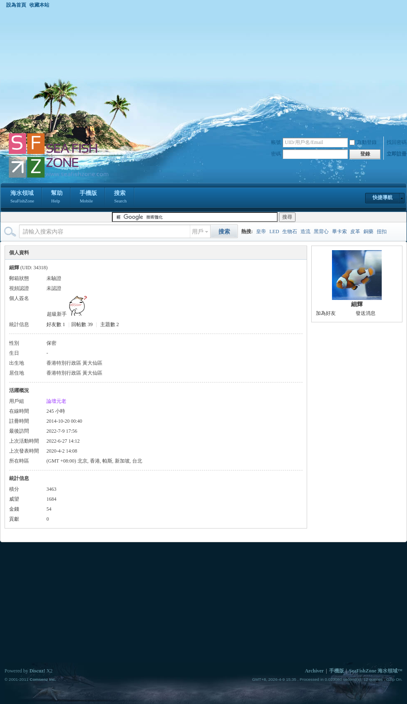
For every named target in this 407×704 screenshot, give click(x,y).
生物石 (289, 231)
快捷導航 (382, 197)
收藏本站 (39, 5)
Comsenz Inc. (42, 679)
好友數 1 (55, 324)
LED (274, 231)
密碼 (276, 154)
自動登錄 (363, 142)
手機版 (88, 197)
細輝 (357, 304)
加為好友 (326, 313)
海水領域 (22, 197)
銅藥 (368, 231)
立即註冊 (397, 154)
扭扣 (382, 231)
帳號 (276, 142)
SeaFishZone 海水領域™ (375, 671)
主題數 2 (109, 324)
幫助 (57, 197)
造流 (305, 231)
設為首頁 (16, 5)
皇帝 (261, 231)
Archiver (314, 671)
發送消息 (366, 313)
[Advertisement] (203, 70)
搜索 (120, 197)
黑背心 (321, 231)
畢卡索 (339, 231)
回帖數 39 (81, 324)
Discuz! (37, 671)
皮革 (355, 231)
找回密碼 (397, 142)
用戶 (198, 232)
